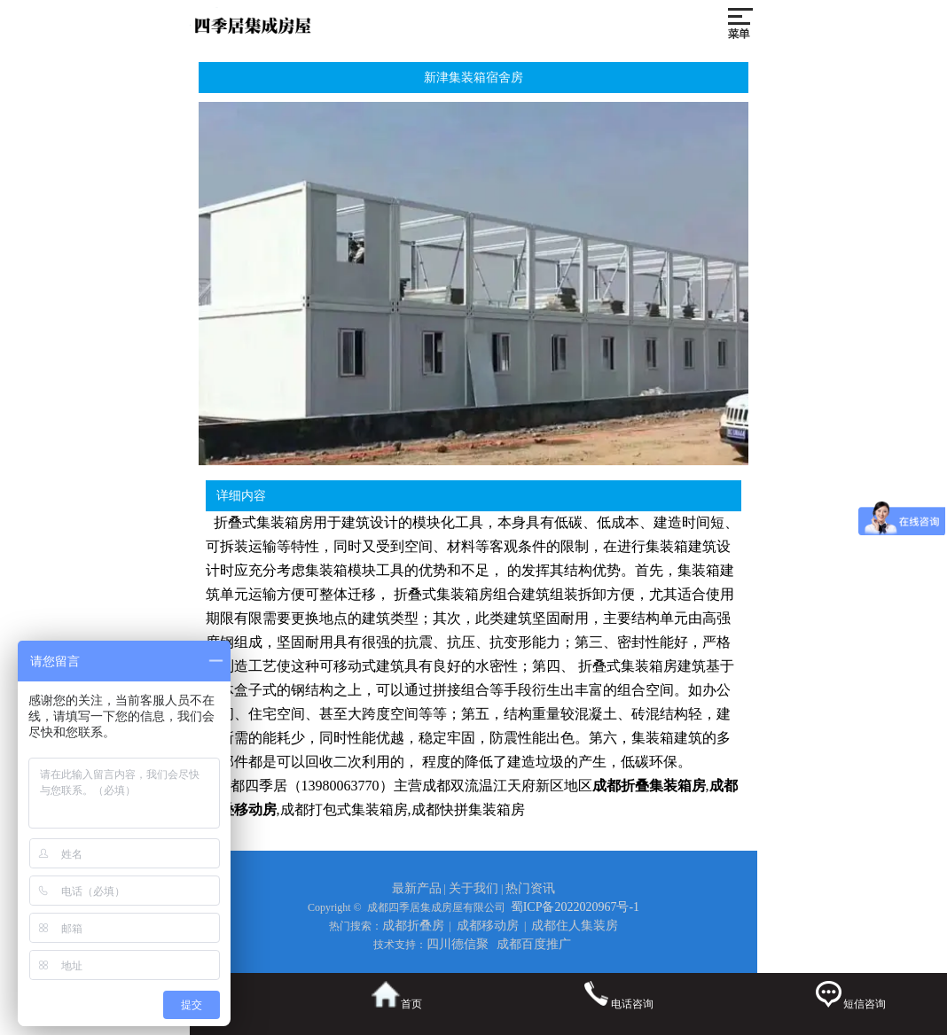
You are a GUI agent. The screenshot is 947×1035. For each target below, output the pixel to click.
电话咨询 (618, 995)
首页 (397, 995)
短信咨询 (850, 995)
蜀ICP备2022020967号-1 (575, 907)
